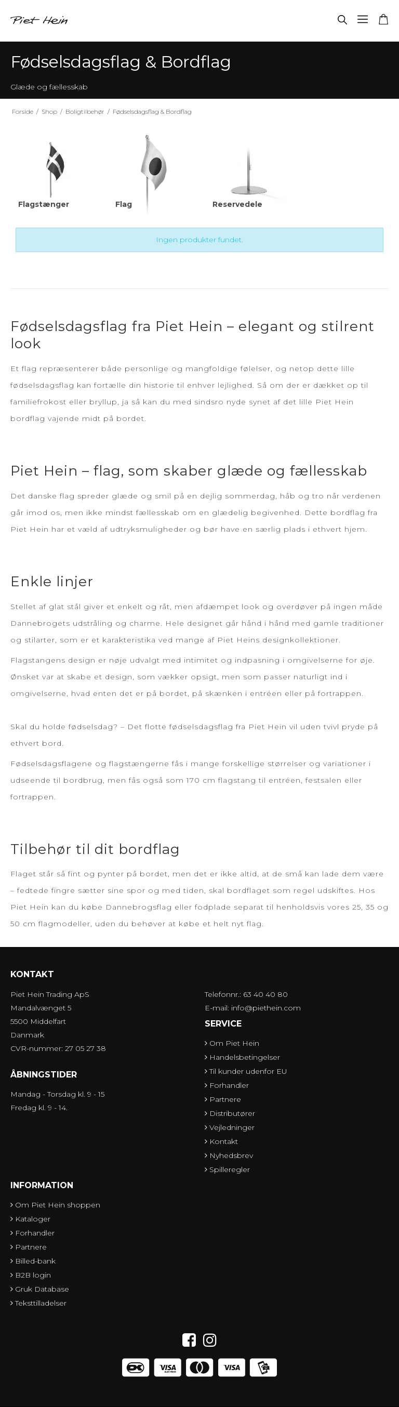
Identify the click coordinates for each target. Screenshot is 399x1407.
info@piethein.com (266, 1007)
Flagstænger (43, 204)
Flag (123, 204)
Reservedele (237, 204)
